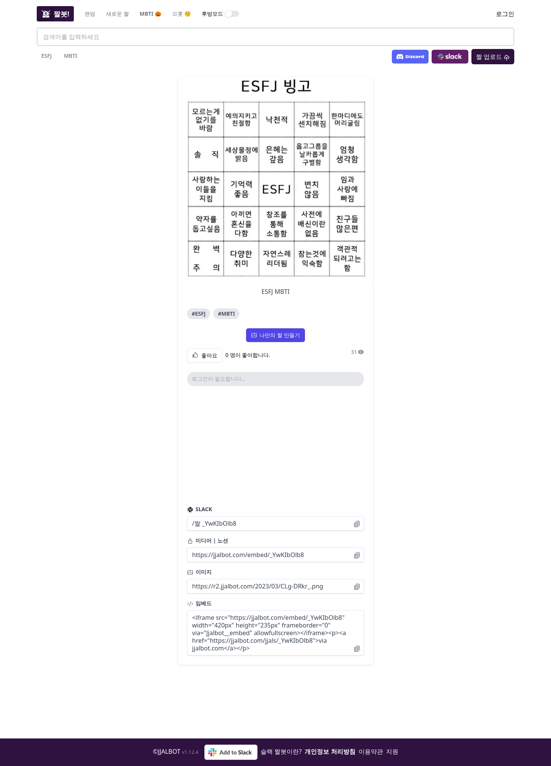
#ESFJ (198, 313)
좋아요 (204, 355)
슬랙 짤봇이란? (281, 751)
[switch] (232, 14)
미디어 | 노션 (207, 540)
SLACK (199, 509)
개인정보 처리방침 (330, 751)
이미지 (199, 571)
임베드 (199, 603)
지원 (392, 751)
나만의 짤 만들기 (275, 335)
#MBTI (226, 313)
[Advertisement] (275, 445)
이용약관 (371, 751)
